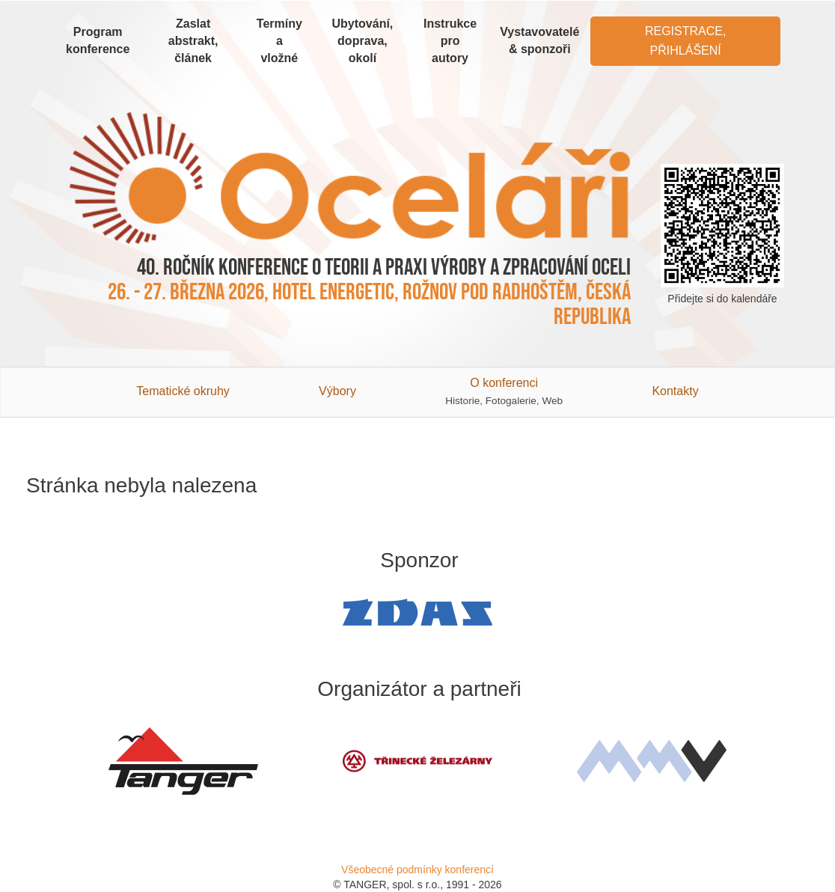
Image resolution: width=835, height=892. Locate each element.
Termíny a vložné (279, 40)
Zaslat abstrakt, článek (193, 40)
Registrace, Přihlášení (685, 41)
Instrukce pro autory (450, 40)
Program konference (97, 40)
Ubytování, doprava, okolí (363, 40)
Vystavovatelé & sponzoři (539, 40)
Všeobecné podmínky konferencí (417, 870)
